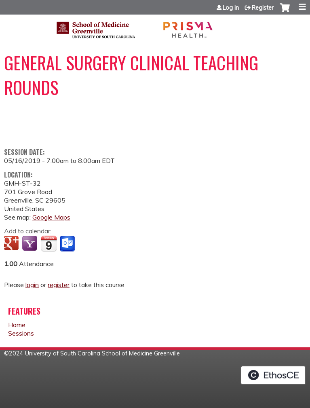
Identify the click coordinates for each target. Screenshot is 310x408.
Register (263, 8)
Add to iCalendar (48, 243)
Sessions (21, 333)
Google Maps (51, 217)
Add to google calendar (12, 244)
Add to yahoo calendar (30, 244)
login (32, 285)
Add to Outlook (68, 244)
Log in (231, 8)
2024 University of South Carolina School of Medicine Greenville (94, 353)
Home (16, 325)
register (59, 285)
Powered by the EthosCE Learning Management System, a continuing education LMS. (273, 375)
